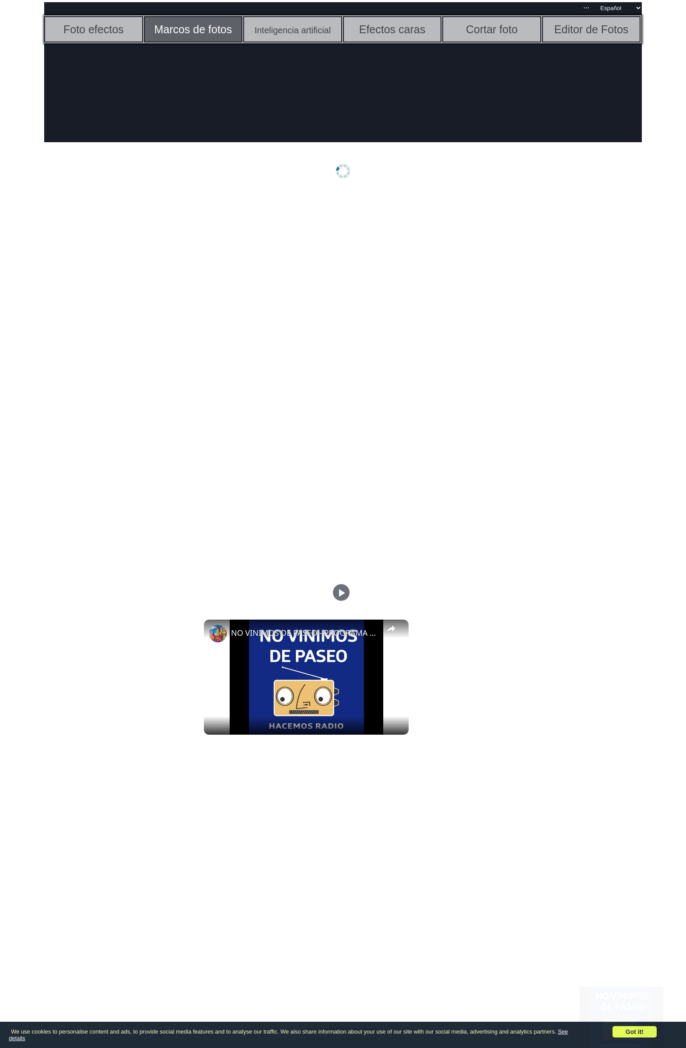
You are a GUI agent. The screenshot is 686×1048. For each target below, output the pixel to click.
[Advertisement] (112, 331)
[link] (218, 633)
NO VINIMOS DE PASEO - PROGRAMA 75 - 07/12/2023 (305, 632)
